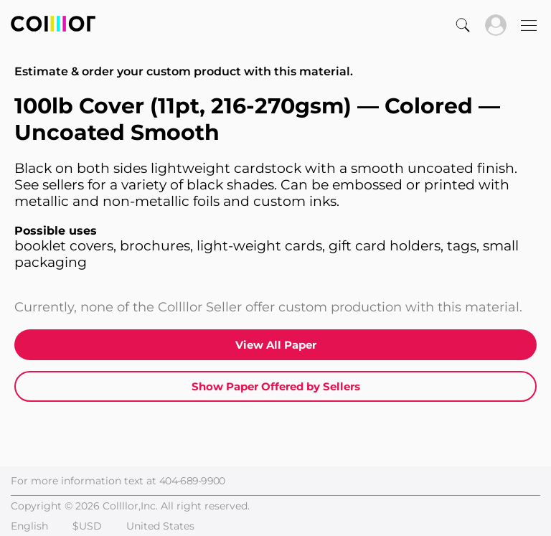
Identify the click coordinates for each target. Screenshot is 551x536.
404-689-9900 (192, 480)
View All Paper (275, 345)
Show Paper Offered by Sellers (276, 386)
